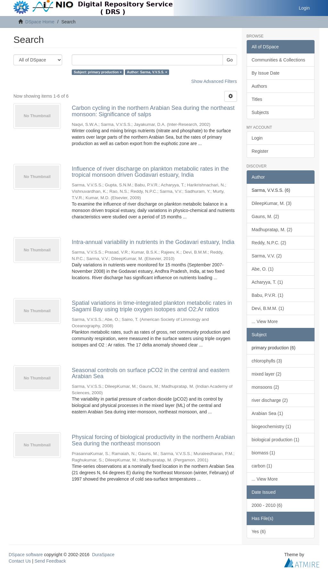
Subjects (260, 112)
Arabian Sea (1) (267, 413)
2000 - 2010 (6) (267, 505)
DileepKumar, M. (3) (271, 203)
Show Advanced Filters (214, 81)
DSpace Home (39, 21)
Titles (257, 99)
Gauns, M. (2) (265, 216)
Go (230, 59)
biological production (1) (275, 439)
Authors (259, 86)
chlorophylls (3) (267, 360)
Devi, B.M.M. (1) (268, 308)
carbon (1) (262, 465)
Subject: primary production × (98, 72)
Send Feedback (50, 561)
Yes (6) (259, 531)
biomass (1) (263, 452)
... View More (265, 321)
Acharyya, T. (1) (267, 282)
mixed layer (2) (267, 374)
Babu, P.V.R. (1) (267, 295)
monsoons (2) (265, 387)
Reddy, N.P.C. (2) (269, 242)
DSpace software (26, 554)
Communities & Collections (278, 59)
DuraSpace (103, 554)
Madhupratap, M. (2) (272, 229)
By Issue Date (266, 73)
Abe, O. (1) (263, 269)
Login (257, 138)
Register (260, 151)
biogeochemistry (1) (271, 426)
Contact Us (20, 561)
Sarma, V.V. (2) (267, 255)
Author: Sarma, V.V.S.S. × (147, 72)
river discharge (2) (270, 400)
